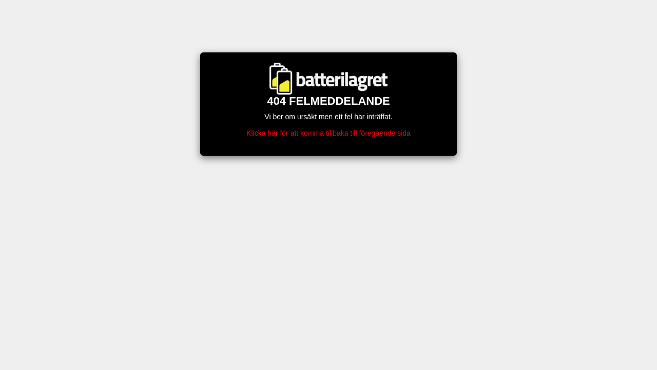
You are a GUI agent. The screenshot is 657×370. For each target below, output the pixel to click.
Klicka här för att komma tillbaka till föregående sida (328, 133)
